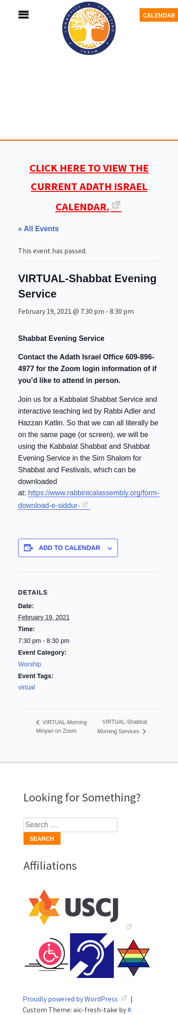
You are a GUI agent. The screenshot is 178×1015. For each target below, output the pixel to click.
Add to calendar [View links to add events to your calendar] (69, 547)
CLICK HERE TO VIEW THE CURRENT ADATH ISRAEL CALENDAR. (89, 187)
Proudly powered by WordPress (71, 998)
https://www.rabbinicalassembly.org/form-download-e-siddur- (88, 499)
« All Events (38, 229)
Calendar (159, 14)
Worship (29, 664)
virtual (26, 687)
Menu (13, 14)
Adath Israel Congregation (89, 77)
